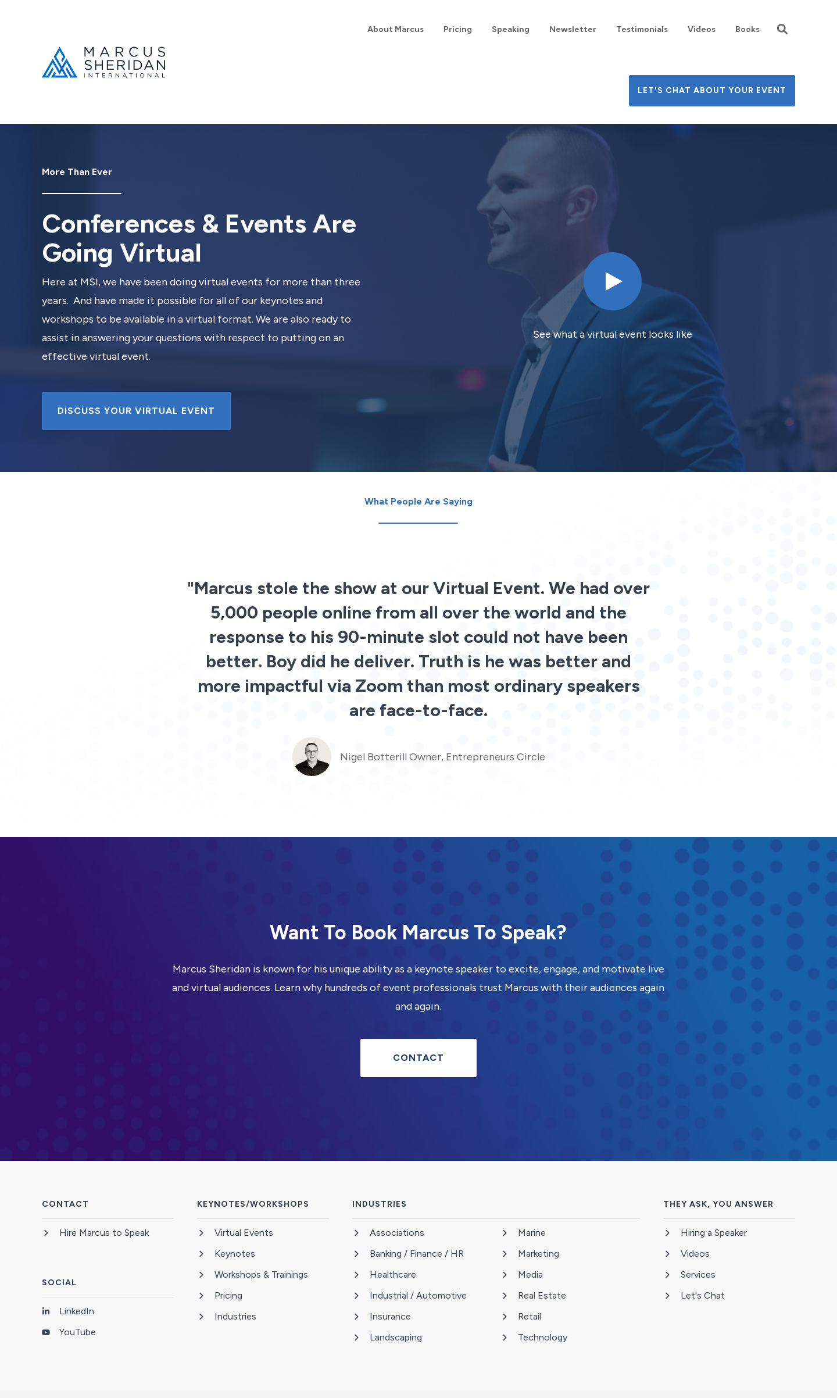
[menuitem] (395, 29)
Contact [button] (418, 1057)
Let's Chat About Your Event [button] (712, 90)
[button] (782, 29)
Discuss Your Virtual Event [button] (136, 410)
